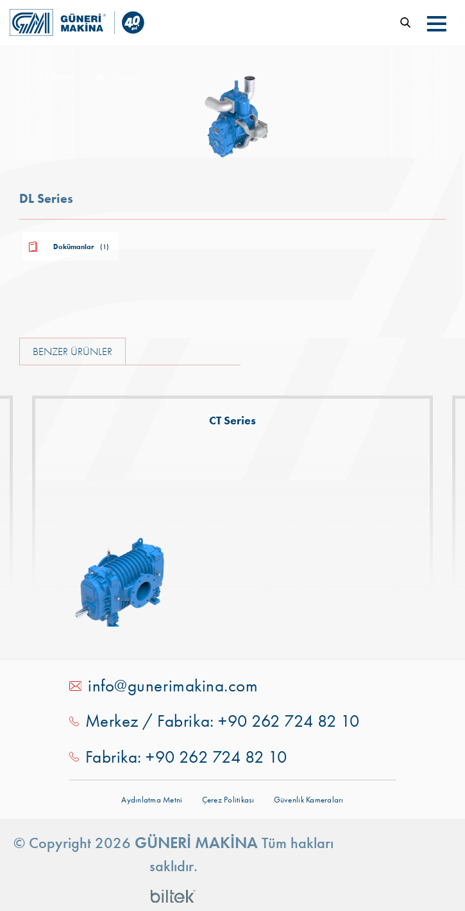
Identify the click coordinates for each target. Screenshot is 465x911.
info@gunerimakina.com (173, 686)
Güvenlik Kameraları (309, 799)
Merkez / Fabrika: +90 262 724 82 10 (222, 721)
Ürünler (130, 77)
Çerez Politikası (228, 799)
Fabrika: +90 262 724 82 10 (186, 757)
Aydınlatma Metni (151, 799)
